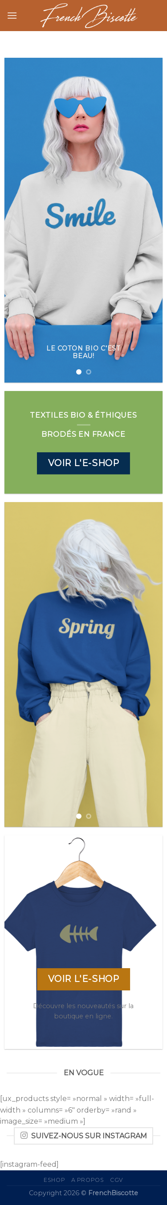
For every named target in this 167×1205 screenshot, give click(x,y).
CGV (116, 1180)
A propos (87, 1180)
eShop (54, 1180)
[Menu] (12, 15)
